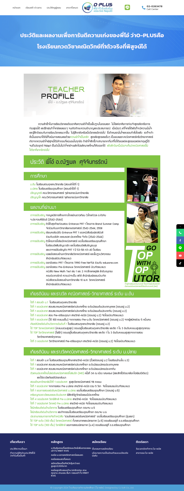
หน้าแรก (16, 7)
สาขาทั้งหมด (72, 7)
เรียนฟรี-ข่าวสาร (34, 7)
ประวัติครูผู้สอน (54, 7)
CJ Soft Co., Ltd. (126, 487)
